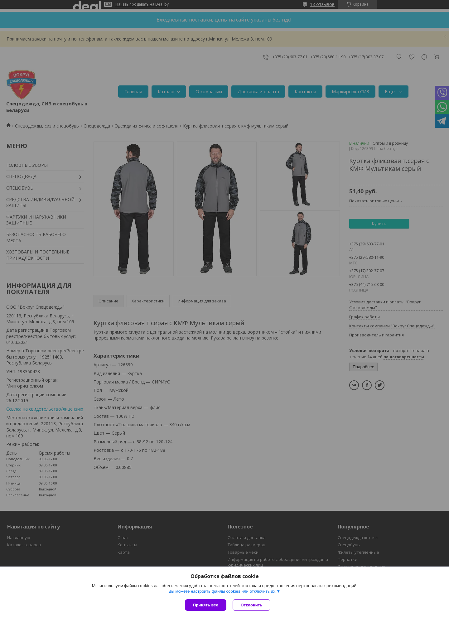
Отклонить (251, 605)
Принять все (205, 605)
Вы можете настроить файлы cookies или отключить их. (222, 591)
